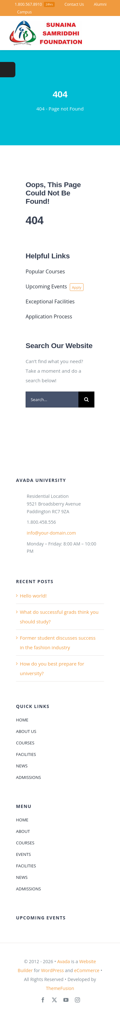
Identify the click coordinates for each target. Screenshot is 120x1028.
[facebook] (42, 999)
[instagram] (77, 999)
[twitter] (54, 999)
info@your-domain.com (51, 533)
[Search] (86, 399)
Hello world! (33, 595)
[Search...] (52, 399)
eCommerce (87, 970)
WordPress (52, 970)
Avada (63, 961)
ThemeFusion (60, 988)
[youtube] (65, 999)
